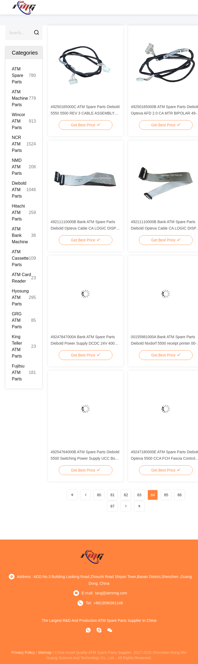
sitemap (45, 652)
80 (99, 495)
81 (112, 495)
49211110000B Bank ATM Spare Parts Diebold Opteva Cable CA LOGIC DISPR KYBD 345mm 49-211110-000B (85, 228)
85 (166, 495)
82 (126, 495)
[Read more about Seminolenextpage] (72, 495)
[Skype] (99, 630)
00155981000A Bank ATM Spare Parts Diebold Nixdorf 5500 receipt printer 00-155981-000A (163, 343)
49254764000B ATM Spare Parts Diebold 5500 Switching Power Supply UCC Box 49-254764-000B (85, 458)
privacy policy (23, 652)
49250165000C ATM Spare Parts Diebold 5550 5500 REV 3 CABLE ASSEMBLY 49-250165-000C (85, 113)
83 (139, 495)
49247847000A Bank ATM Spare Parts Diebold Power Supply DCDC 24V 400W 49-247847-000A (84, 343)
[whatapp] (88, 630)
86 (179, 495)
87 (112, 506)
